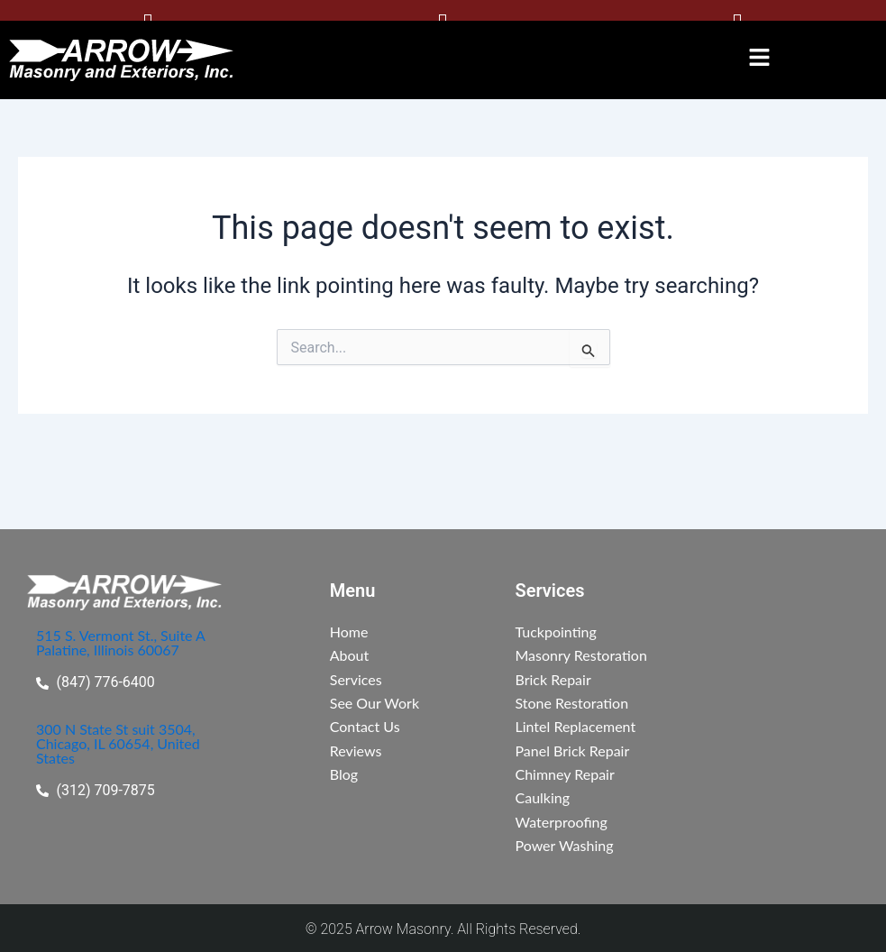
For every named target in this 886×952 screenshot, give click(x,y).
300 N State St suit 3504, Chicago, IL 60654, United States (118, 741)
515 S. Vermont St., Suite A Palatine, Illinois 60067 (121, 640)
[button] (760, 55)
